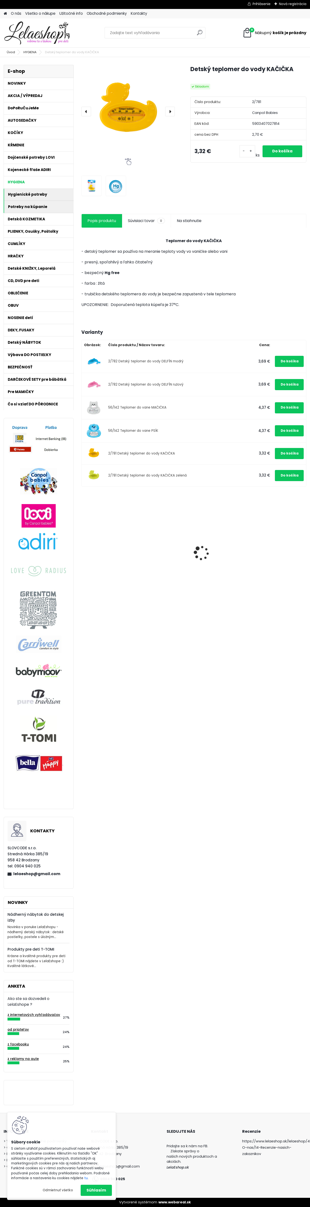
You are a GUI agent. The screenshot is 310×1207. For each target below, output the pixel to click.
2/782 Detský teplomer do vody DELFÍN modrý (146, 361)
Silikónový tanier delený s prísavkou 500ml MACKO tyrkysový (164, 556)
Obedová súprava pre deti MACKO (219, 553)
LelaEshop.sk (178, 1167)
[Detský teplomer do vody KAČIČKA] (128, 111)
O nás (16, 13)
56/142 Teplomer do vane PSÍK (133, 430)
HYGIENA (30, 52)
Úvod (11, 52)
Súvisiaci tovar (146, 221)
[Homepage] (5, 13)
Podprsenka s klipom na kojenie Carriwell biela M (278, 553)
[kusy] (247, 151)
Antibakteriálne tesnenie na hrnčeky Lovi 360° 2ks (108, 551)
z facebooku (18, 1044)
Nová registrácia (292, 3)
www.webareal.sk (174, 1202)
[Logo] (37, 33)
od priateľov (18, 1029)
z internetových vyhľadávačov (34, 1015)
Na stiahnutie (189, 221)
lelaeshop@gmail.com (36, 874)
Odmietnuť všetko (58, 1190)
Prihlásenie (262, 3)
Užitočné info (71, 13)
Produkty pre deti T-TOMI (31, 949)
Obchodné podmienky (107, 13)
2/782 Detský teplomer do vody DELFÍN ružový (146, 384)
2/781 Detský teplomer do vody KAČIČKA (141, 453)
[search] (199, 34)
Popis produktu (101, 221)
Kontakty (139, 13)
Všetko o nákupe (40, 13)
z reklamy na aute (23, 1059)
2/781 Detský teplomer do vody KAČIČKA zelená (147, 475)
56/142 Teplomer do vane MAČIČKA (137, 407)
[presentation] (86, 111)
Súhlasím (96, 1190)
